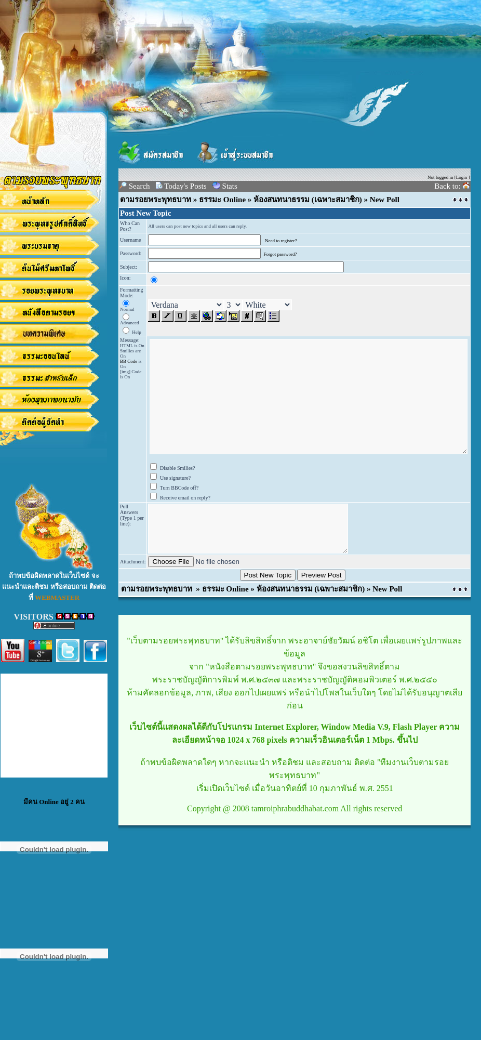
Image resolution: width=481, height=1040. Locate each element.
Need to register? (281, 240)
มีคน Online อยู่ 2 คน (54, 802)
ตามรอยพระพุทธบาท (155, 199)
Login (461, 177)
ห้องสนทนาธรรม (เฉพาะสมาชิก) (307, 199)
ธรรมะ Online (222, 199)
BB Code (128, 361)
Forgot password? (280, 254)
